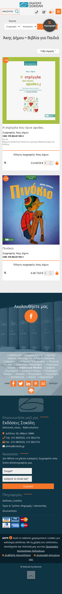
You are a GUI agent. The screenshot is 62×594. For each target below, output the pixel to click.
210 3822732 (33, 437)
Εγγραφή (28, 486)
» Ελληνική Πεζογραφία (31, 361)
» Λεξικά (30, 377)
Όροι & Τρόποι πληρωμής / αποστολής (24, 505)
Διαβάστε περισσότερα (16, 555)
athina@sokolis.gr (15, 446)
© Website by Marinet (31, 566)
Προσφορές (50, 24)
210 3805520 (18, 437)
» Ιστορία (19, 373)
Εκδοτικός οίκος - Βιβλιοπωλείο (20, 427)
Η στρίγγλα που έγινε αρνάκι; (22, 127)
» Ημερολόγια (45, 377)
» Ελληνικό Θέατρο (30, 370)
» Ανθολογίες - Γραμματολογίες (25, 355)
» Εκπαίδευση (16, 377)
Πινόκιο (7, 248)
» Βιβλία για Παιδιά (29, 367)
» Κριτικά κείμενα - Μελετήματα (31, 357)
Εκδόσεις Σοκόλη (12, 500)
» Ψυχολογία (51, 373)
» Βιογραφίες (34, 373)
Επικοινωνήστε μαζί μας (20, 417)
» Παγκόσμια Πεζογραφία (28, 364)
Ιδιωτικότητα (9, 510)
